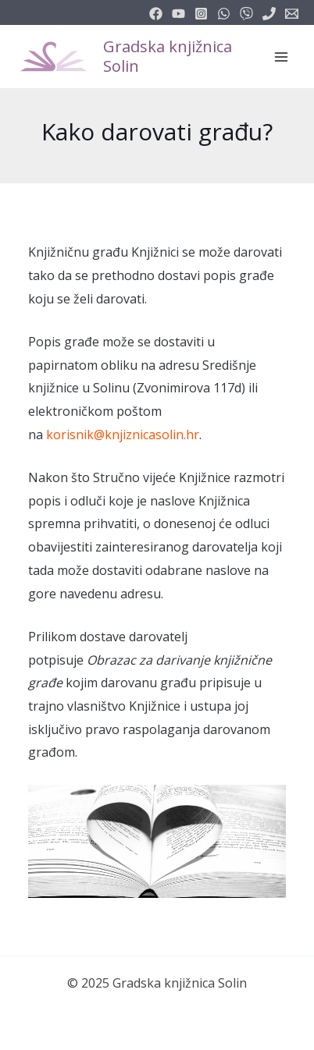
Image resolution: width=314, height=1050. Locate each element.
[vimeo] (246, 13)
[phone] (269, 13)
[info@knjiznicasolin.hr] (291, 13)
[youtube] (178, 13)
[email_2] (223, 13)
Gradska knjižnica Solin (167, 56)
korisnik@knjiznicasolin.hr (122, 434)
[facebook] (155, 13)
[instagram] (201, 13)
